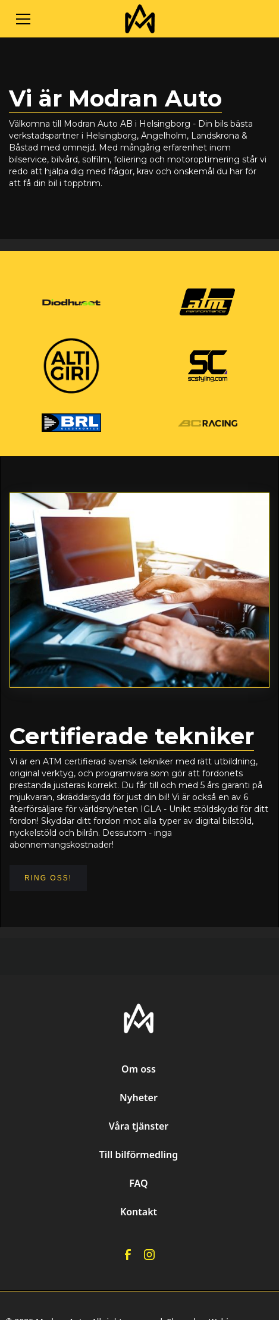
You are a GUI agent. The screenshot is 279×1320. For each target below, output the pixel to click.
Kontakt (138, 1211)
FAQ (138, 1183)
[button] (66, 19)
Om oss (138, 1069)
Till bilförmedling (138, 1154)
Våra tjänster (139, 1126)
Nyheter (139, 1097)
